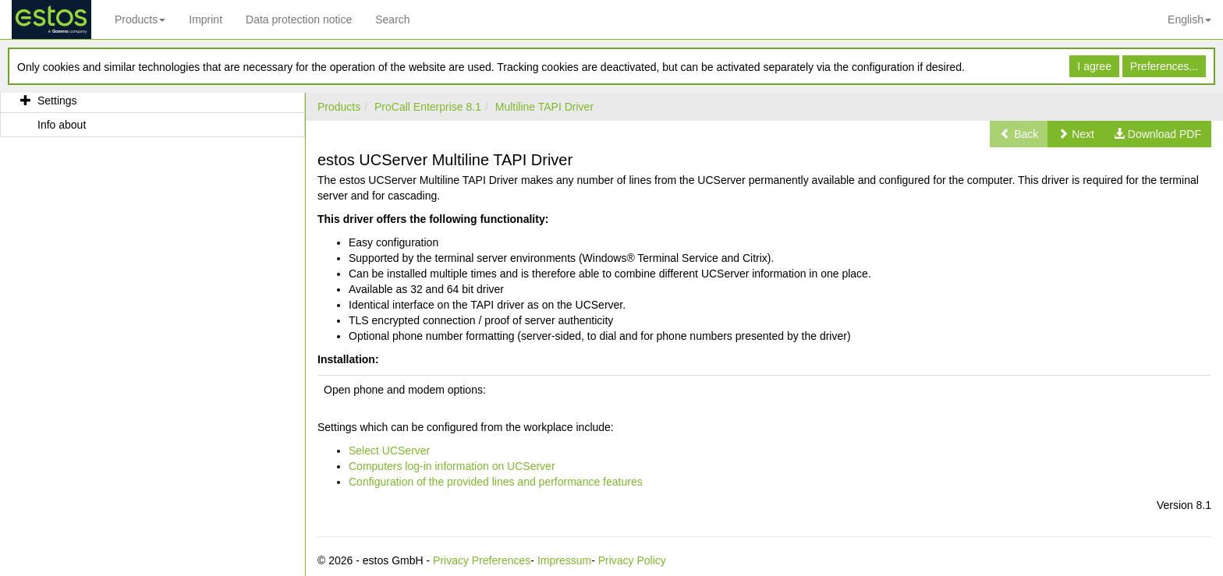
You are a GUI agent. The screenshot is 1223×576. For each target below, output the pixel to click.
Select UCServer (389, 450)
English (1189, 19)
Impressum (564, 560)
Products (140, 19)
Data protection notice (299, 19)
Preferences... (1164, 66)
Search (392, 19)
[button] (1076, 134)
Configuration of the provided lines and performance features (496, 481)
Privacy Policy (632, 560)
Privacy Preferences (481, 560)
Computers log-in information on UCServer (452, 466)
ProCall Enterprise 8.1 (427, 107)
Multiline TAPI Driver (544, 107)
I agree (1094, 66)
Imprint (205, 19)
